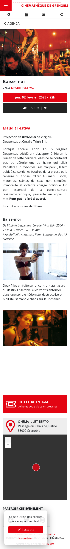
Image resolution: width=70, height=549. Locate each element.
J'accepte (25, 530)
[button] (35, 467)
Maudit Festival (22, 87)
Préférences (57, 537)
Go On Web (47, 544)
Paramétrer (26, 538)
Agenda (11, 23)
